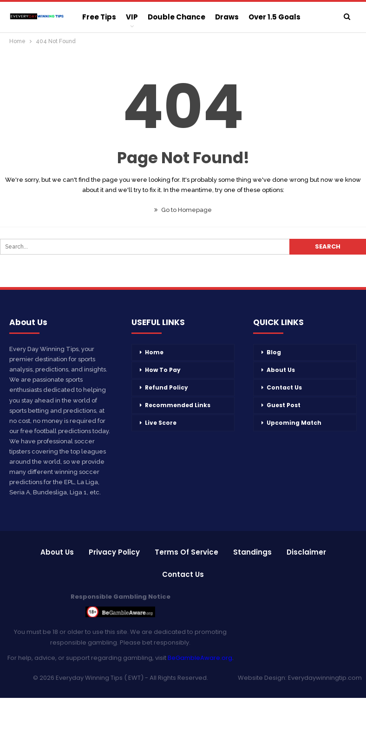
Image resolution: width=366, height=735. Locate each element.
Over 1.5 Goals (274, 17)
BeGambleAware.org (200, 657)
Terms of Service (186, 552)
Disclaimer (306, 552)
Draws (227, 17)
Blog (274, 352)
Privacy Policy (114, 552)
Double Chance (176, 17)
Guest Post (284, 405)
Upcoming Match (294, 423)
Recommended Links (177, 405)
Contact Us (284, 387)
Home (154, 352)
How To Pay (163, 370)
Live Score (160, 423)
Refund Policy (166, 387)
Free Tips (99, 17)
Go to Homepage (183, 209)
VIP (132, 17)
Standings (252, 552)
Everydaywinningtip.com (325, 677)
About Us (281, 370)
